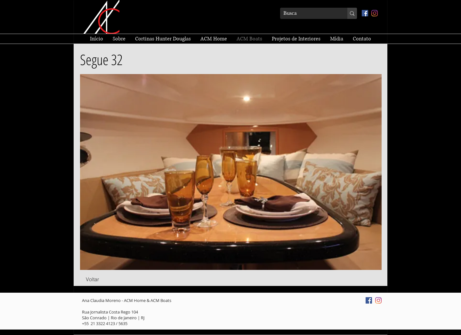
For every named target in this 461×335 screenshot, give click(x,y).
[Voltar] (92, 279)
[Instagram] (374, 13)
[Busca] (308, 13)
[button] (231, 172)
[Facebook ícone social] (365, 13)
